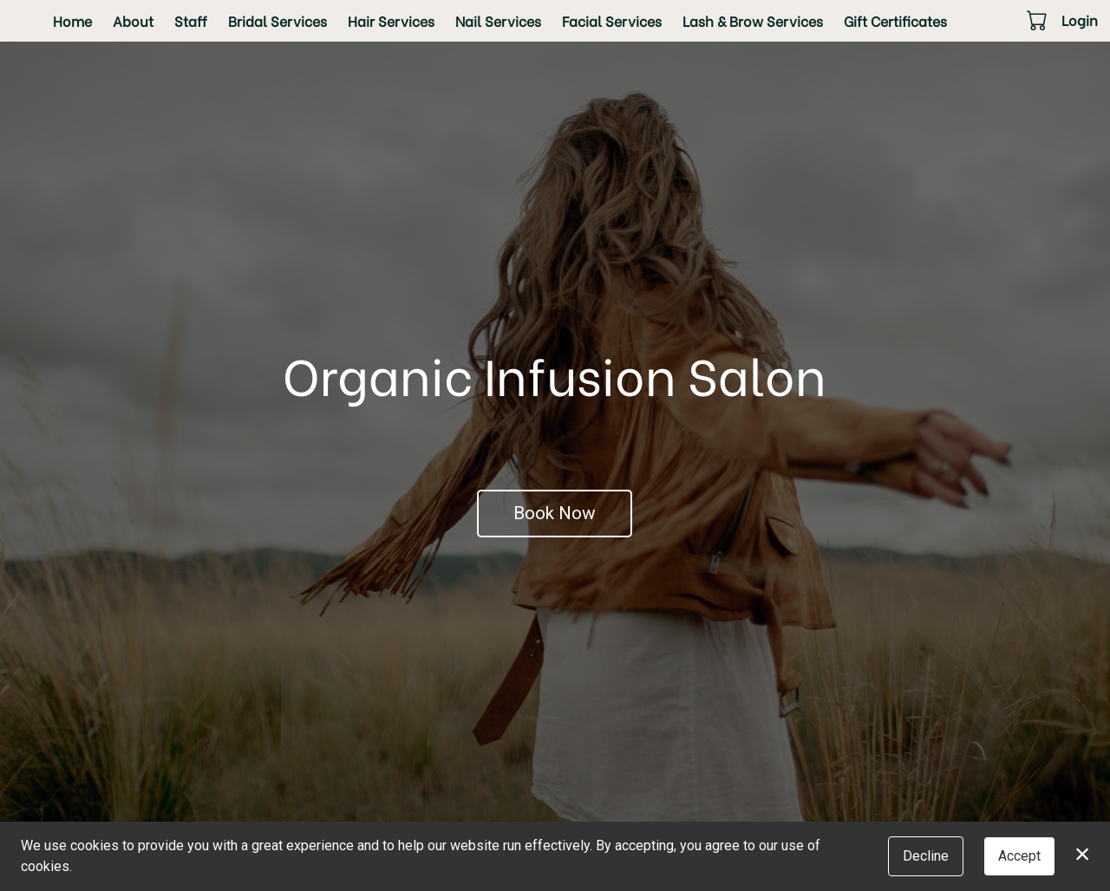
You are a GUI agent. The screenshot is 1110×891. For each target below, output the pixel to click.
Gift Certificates (895, 20)
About (133, 20)
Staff (190, 20)
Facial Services (612, 20)
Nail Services (498, 20)
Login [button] (1079, 19)
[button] (1038, 20)
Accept (1019, 856)
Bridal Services (277, 20)
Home (72, 20)
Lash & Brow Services (752, 20)
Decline (926, 856)
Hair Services (391, 20)
